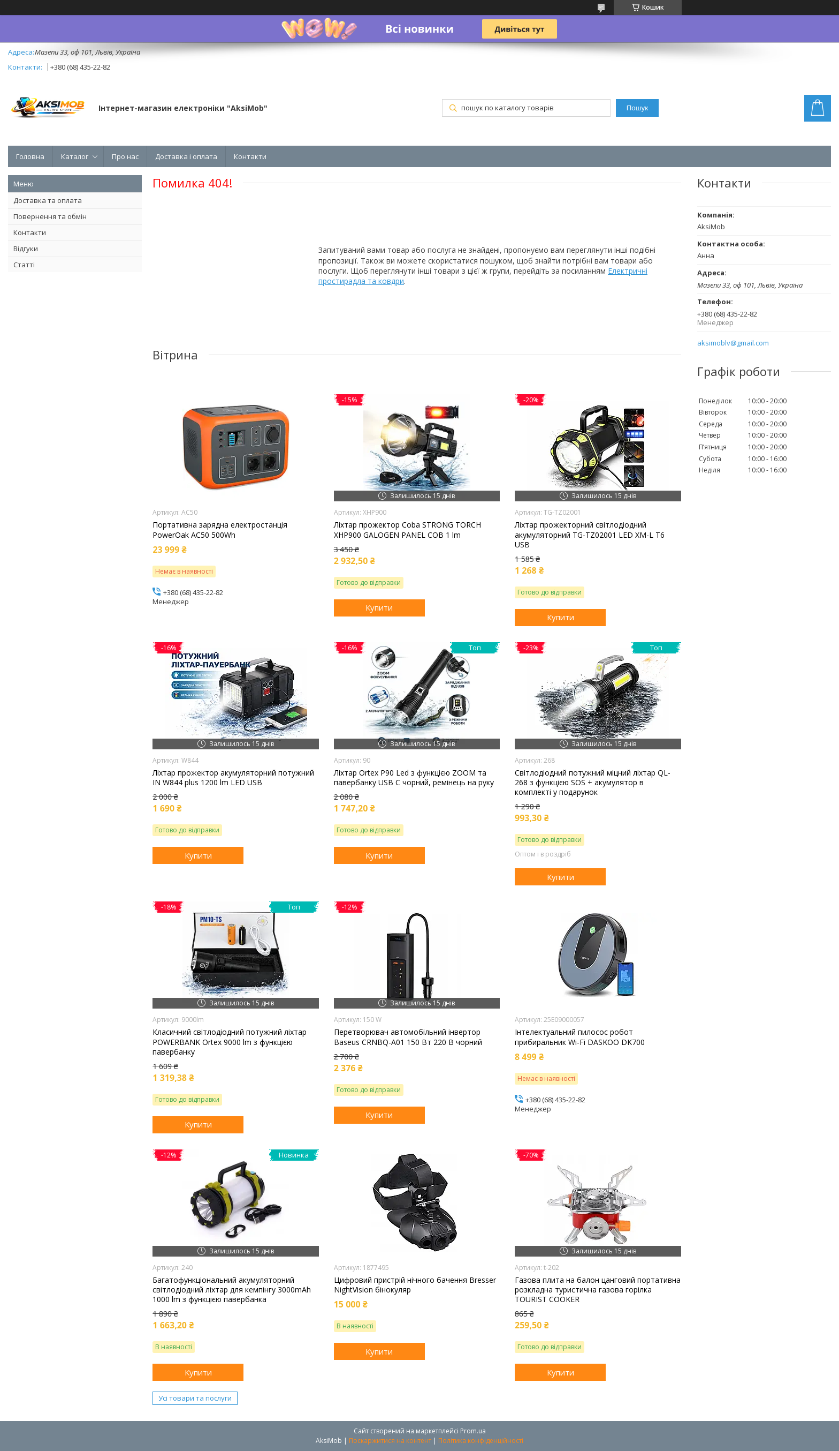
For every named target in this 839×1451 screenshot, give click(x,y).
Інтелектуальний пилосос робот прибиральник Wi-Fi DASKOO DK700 (580, 1037)
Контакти (250, 156)
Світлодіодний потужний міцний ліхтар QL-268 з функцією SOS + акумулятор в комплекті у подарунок (592, 782)
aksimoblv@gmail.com (733, 343)
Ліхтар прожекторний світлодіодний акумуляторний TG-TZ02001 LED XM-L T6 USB (590, 534)
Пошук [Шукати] (637, 108)
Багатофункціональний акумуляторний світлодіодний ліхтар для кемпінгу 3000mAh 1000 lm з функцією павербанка (231, 1289)
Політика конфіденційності (480, 1440)
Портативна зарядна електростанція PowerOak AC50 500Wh (219, 529)
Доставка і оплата (186, 156)
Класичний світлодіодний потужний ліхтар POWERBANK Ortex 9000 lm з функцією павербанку (229, 1041)
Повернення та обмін (50, 216)
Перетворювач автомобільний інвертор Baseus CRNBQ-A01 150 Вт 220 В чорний (408, 1037)
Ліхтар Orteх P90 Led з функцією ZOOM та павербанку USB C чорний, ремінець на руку (414, 777)
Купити (379, 607)
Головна (30, 156)
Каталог (74, 156)
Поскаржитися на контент (390, 1440)
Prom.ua (473, 1430)
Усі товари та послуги (195, 1398)
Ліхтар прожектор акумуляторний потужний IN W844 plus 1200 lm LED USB (233, 777)
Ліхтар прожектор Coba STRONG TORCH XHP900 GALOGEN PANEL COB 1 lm (407, 529)
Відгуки (25, 248)
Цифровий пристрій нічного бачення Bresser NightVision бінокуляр (415, 1285)
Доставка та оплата (47, 200)
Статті (24, 264)
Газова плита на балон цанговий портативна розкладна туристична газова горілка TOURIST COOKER (598, 1289)
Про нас (125, 156)
